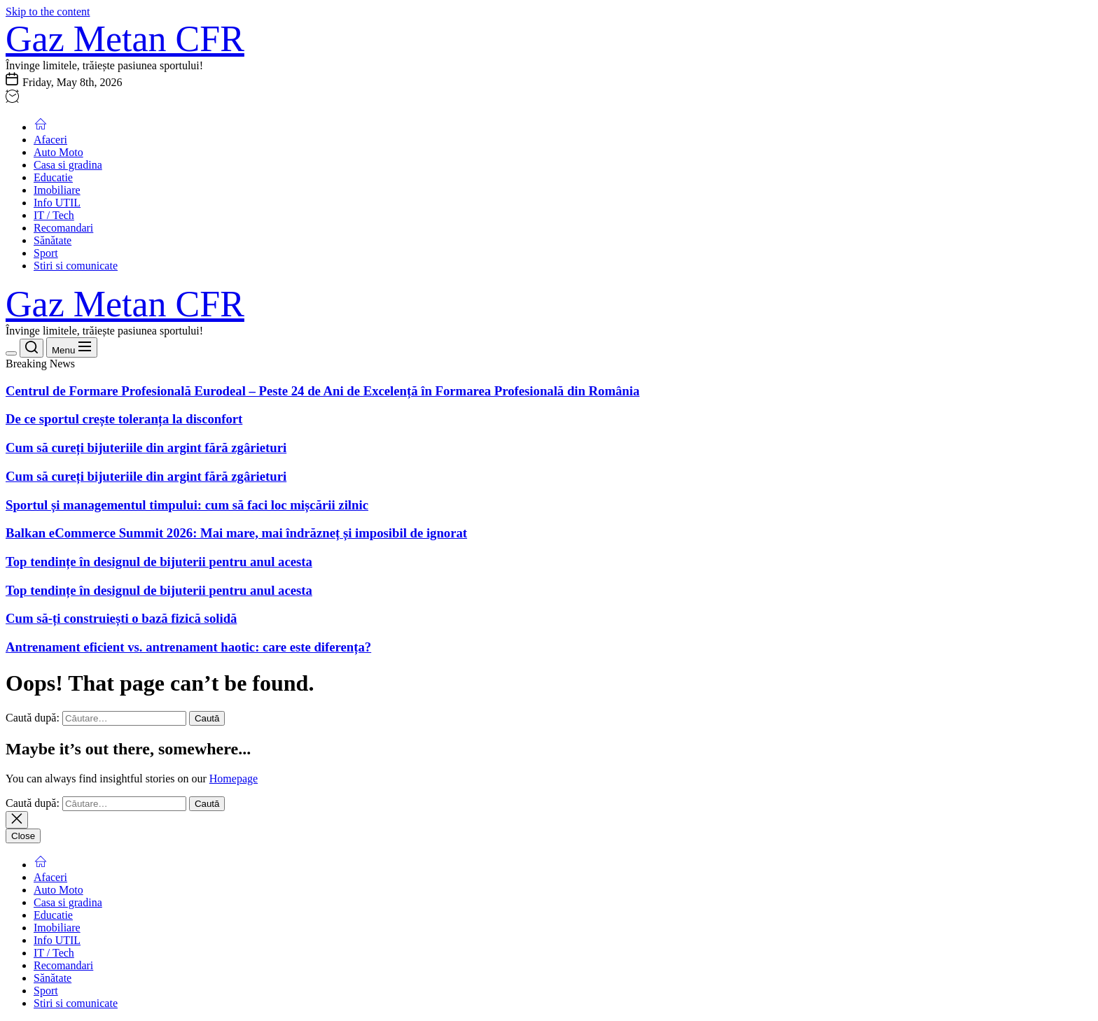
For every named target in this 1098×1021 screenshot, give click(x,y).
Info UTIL (57, 203)
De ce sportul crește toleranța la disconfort (124, 418)
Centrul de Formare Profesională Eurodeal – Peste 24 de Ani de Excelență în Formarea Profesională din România (322, 390)
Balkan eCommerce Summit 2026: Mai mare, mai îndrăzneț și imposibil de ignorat (236, 533)
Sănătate (52, 240)
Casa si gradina (68, 165)
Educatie (53, 177)
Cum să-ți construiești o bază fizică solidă (121, 618)
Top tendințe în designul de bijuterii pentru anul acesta (159, 561)
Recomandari (63, 228)
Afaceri (50, 140)
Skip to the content (48, 11)
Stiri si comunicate (76, 266)
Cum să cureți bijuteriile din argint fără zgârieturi (146, 447)
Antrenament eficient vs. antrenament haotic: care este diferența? (188, 647)
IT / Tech (54, 215)
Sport (46, 253)
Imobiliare (57, 190)
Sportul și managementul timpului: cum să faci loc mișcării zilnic (187, 505)
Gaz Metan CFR (125, 39)
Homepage (233, 778)
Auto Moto (58, 152)
